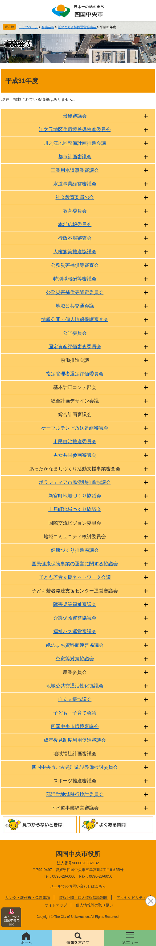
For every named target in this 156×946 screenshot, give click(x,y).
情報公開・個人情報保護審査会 (74, 319)
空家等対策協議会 (75, 658)
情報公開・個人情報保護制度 (83, 897)
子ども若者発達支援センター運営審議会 (75, 591)
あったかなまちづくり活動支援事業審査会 (74, 468)
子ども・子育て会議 (74, 713)
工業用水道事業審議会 (75, 170)
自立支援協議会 (75, 699)
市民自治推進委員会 (74, 441)
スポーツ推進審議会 (74, 780)
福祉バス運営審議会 (74, 631)
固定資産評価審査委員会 (74, 346)
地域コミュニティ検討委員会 (75, 536)
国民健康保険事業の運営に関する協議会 (75, 563)
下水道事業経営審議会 (75, 808)
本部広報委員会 (75, 224)
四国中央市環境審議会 (75, 726)
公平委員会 (75, 333)
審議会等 (48, 27)
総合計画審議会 (75, 414)
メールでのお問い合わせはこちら (78, 886)
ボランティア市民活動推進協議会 (75, 482)
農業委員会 (75, 672)
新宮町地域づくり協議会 (74, 496)
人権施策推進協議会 (74, 251)
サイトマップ (56, 905)
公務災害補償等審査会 (75, 265)
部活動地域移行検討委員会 (75, 794)
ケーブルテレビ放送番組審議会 (74, 428)
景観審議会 (75, 116)
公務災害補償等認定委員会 (75, 292)
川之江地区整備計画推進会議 (75, 143)
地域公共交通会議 (75, 306)
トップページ (28, 27)
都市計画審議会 (75, 156)
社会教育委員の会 (75, 197)
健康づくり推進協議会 (75, 550)
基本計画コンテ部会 (74, 387)
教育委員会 (75, 211)
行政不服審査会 (75, 238)
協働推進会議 (74, 360)
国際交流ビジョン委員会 (74, 523)
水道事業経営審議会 (74, 183)
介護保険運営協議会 (74, 618)
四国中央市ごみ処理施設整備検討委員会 (75, 767)
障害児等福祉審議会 (74, 604)
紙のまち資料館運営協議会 (77, 27)
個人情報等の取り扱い (94, 905)
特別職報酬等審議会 (74, 278)
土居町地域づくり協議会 (74, 509)
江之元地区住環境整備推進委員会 (75, 129)
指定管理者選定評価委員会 (75, 373)
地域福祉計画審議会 (74, 753)
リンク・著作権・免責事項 (27, 897)
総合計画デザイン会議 (75, 401)
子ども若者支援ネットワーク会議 (75, 577)
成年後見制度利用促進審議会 (75, 740)
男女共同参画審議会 (74, 455)
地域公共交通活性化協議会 (75, 685)
